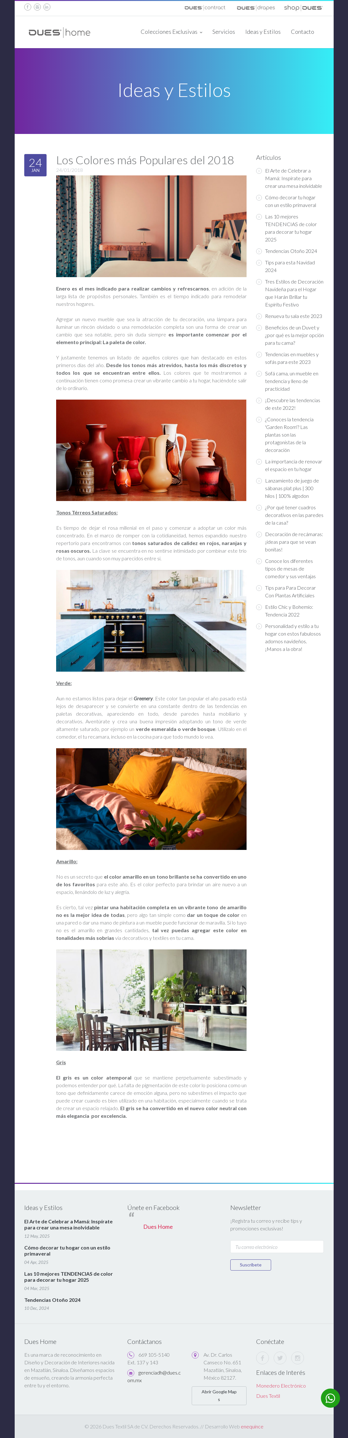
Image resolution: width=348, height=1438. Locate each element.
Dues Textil (268, 1396)
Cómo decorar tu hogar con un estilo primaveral (286, 201)
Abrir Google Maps (219, 1395)
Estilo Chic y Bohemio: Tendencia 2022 (284, 610)
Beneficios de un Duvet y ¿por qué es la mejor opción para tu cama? (290, 335)
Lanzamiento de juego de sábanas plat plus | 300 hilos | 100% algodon (287, 488)
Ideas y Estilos (263, 31)
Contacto (302, 31)
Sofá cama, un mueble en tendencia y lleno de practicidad (287, 381)
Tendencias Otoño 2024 (286, 251)
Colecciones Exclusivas (171, 32)
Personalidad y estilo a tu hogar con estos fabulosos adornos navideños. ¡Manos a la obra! (288, 637)
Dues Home (158, 1226)
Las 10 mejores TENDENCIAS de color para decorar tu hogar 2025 (286, 227)
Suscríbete (251, 1264)
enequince (252, 1426)
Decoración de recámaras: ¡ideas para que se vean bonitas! (289, 541)
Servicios (223, 31)
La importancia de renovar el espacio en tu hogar (289, 465)
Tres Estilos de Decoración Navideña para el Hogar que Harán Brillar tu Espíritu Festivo (289, 292)
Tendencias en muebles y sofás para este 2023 (287, 358)
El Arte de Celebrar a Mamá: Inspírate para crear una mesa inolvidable (289, 178)
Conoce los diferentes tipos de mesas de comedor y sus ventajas (286, 568)
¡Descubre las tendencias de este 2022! (288, 404)
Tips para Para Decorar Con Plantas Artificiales (286, 591)
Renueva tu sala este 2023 (289, 316)
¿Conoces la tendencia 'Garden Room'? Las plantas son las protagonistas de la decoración (285, 434)
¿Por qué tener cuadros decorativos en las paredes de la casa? (289, 515)
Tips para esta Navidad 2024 (285, 266)
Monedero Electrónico (281, 1386)
